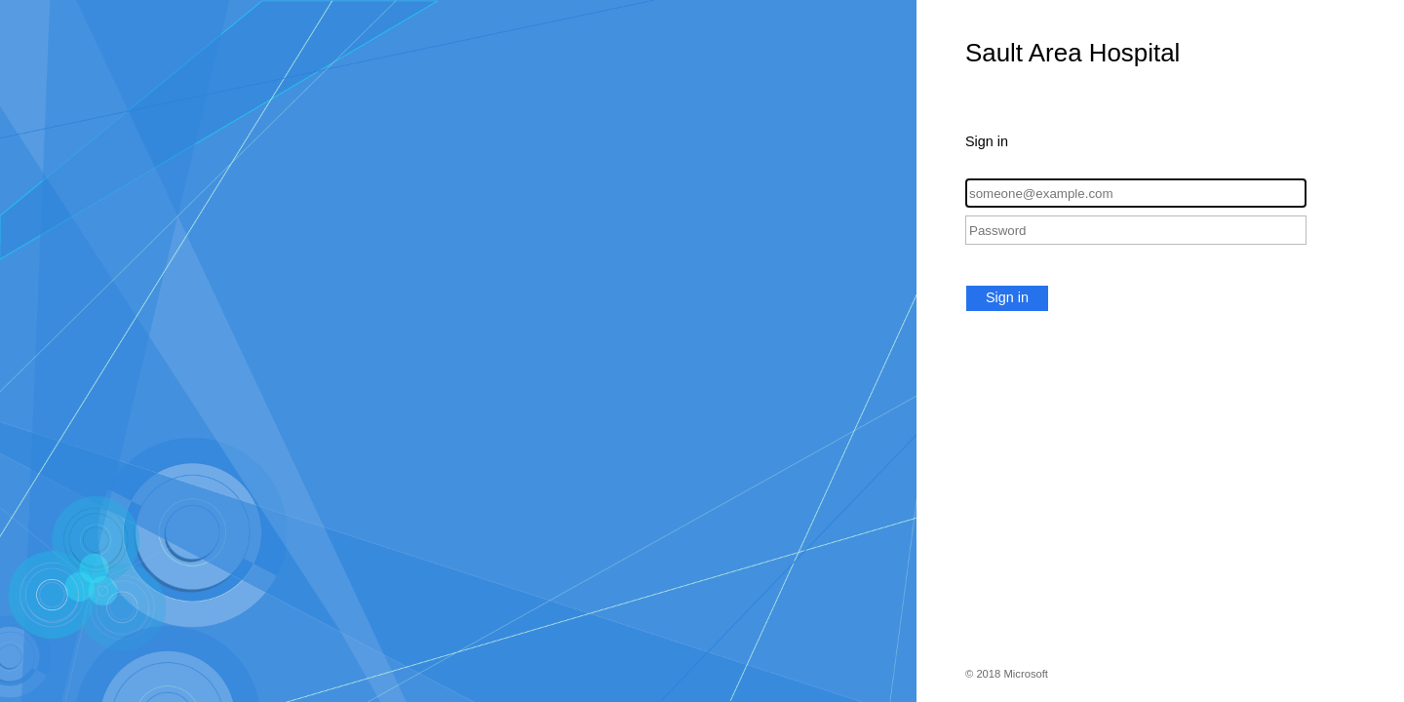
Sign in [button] (1007, 297)
